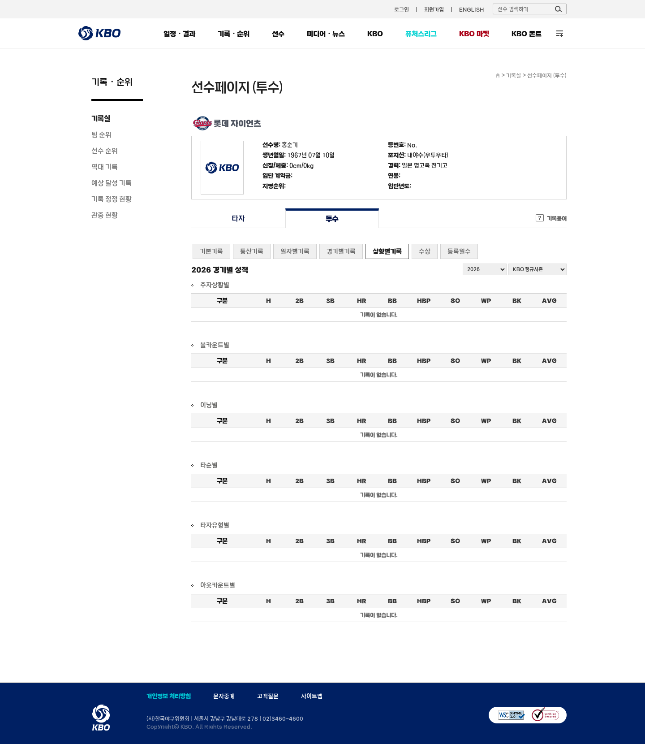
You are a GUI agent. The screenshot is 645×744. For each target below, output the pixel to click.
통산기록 (251, 251)
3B (330, 300)
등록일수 (459, 251)
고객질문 (268, 696)
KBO (375, 34)
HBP (423, 300)
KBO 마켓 (474, 34)
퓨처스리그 (421, 34)
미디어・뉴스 (326, 34)
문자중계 (224, 696)
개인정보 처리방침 (168, 696)
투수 (332, 218)
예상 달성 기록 (111, 183)
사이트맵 (311, 696)
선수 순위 (104, 151)
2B (299, 300)
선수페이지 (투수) (547, 75)
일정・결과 (179, 34)
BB (392, 300)
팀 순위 (101, 134)
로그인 (401, 9)
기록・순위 (233, 34)
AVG (549, 300)
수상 (424, 251)
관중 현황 (104, 215)
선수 (278, 34)
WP (486, 300)
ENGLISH (471, 9)
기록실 (100, 118)
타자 (238, 218)
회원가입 (434, 9)
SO (455, 300)
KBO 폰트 (527, 34)
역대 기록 (104, 167)
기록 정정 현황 (111, 199)
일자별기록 (295, 251)
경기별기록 (341, 251)
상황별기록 (387, 251)
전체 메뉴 (560, 33)
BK (516, 300)
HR (361, 300)
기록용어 (557, 218)
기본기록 (211, 251)
